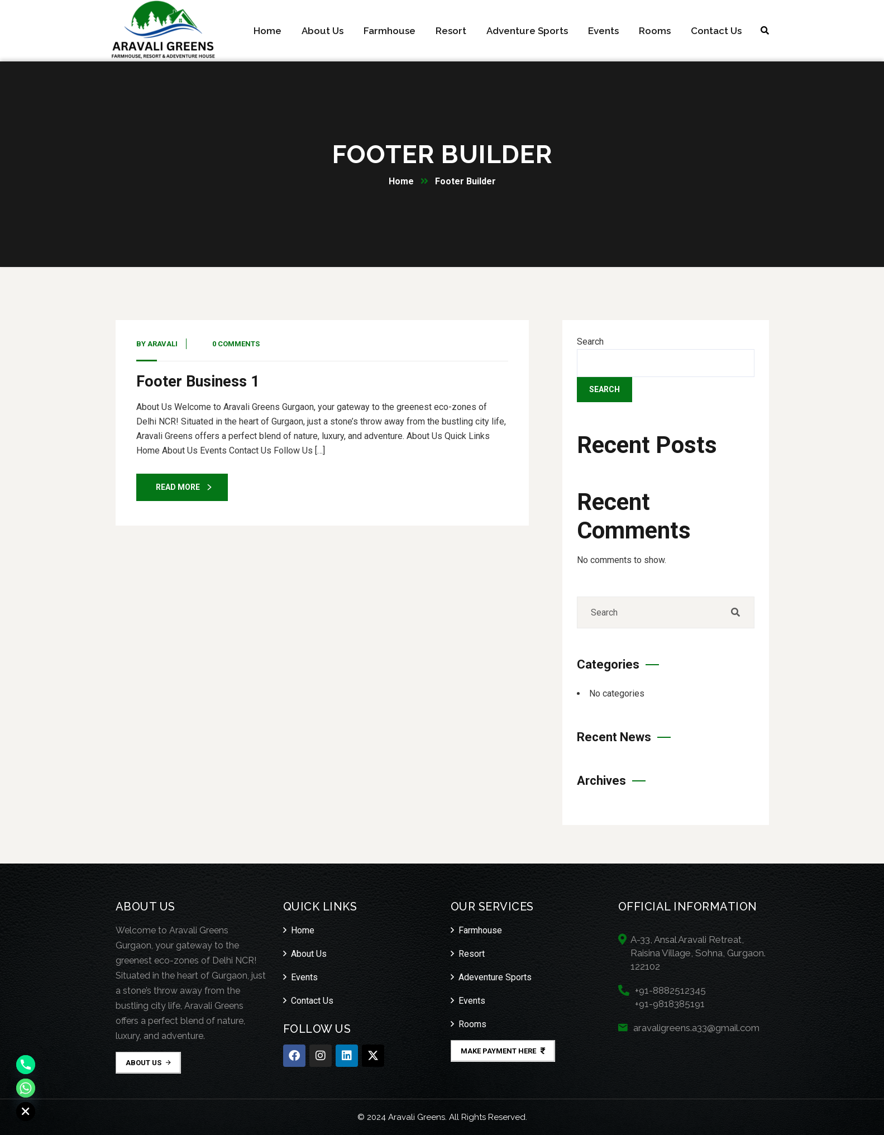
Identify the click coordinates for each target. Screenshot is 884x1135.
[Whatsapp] (25, 1088)
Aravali (162, 344)
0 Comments (236, 344)
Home (401, 181)
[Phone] (25, 1064)
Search (590, 341)
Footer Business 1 (197, 381)
